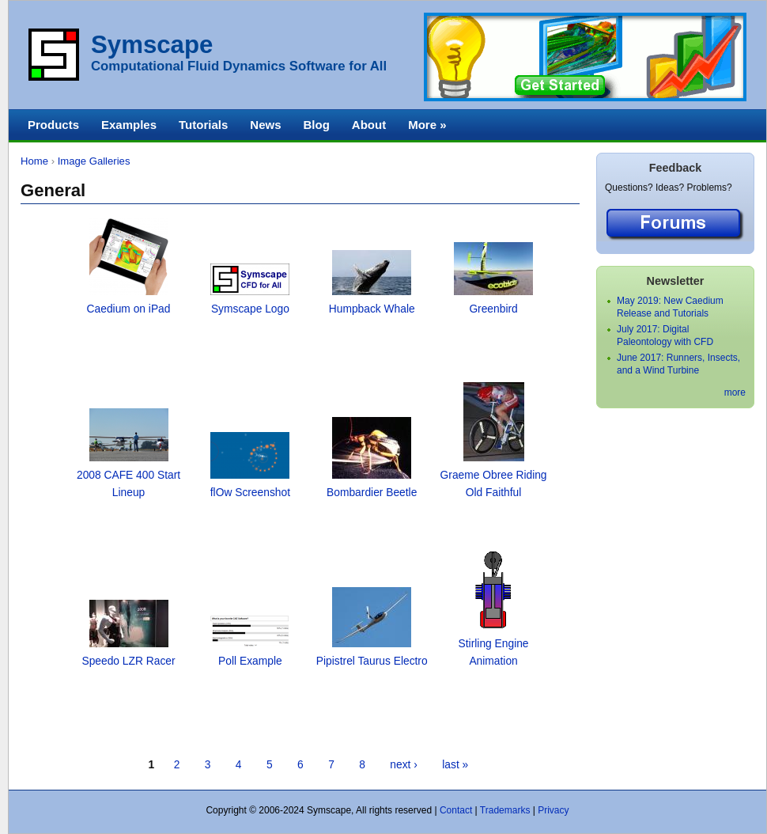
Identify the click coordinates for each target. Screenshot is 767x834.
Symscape (152, 45)
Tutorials (203, 124)
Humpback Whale (372, 309)
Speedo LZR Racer (128, 661)
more (735, 392)
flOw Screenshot (250, 493)
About (369, 124)
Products (53, 124)
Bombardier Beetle (372, 493)
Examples (129, 124)
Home (34, 161)
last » (455, 765)
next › (404, 765)
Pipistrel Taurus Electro (372, 661)
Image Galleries (94, 161)
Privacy (553, 810)
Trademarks (505, 810)
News (265, 124)
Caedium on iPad (129, 309)
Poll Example (250, 661)
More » (427, 124)
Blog (316, 124)
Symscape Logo (250, 309)
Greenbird (493, 309)
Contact (456, 810)
